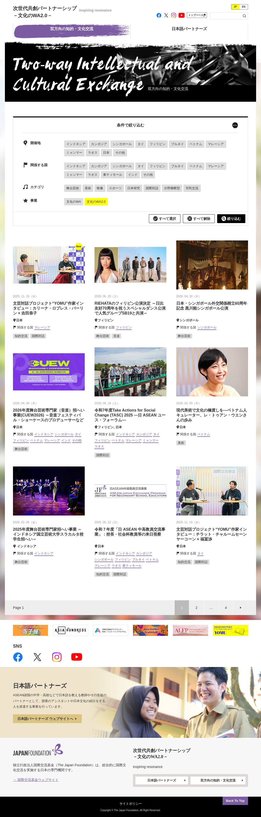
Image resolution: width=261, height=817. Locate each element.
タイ (141, 144)
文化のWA (73, 201)
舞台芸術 (72, 188)
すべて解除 (198, 218)
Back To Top (235, 801)
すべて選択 (164, 218)
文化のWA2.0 (96, 201)
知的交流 (21, 336)
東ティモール (112, 174)
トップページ (196, 15)
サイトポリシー (130, 803)
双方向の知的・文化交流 (222, 780)
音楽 (116, 336)
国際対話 (152, 188)
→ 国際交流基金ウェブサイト (36, 780)
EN (243, 6)
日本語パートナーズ (167, 780)
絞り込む (231, 218)
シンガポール (122, 144)
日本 (106, 152)
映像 (100, 188)
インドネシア (75, 144)
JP (235, 6)
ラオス (92, 152)
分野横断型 (172, 188)
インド (133, 174)
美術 (88, 188)
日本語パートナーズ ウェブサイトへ (47, 719)
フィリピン (158, 144)
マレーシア (216, 144)
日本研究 (133, 188)
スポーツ (115, 188)
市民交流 (192, 188)
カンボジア (99, 144)
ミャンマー (74, 152)
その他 (120, 152)
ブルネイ (177, 144)
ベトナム (196, 144)
